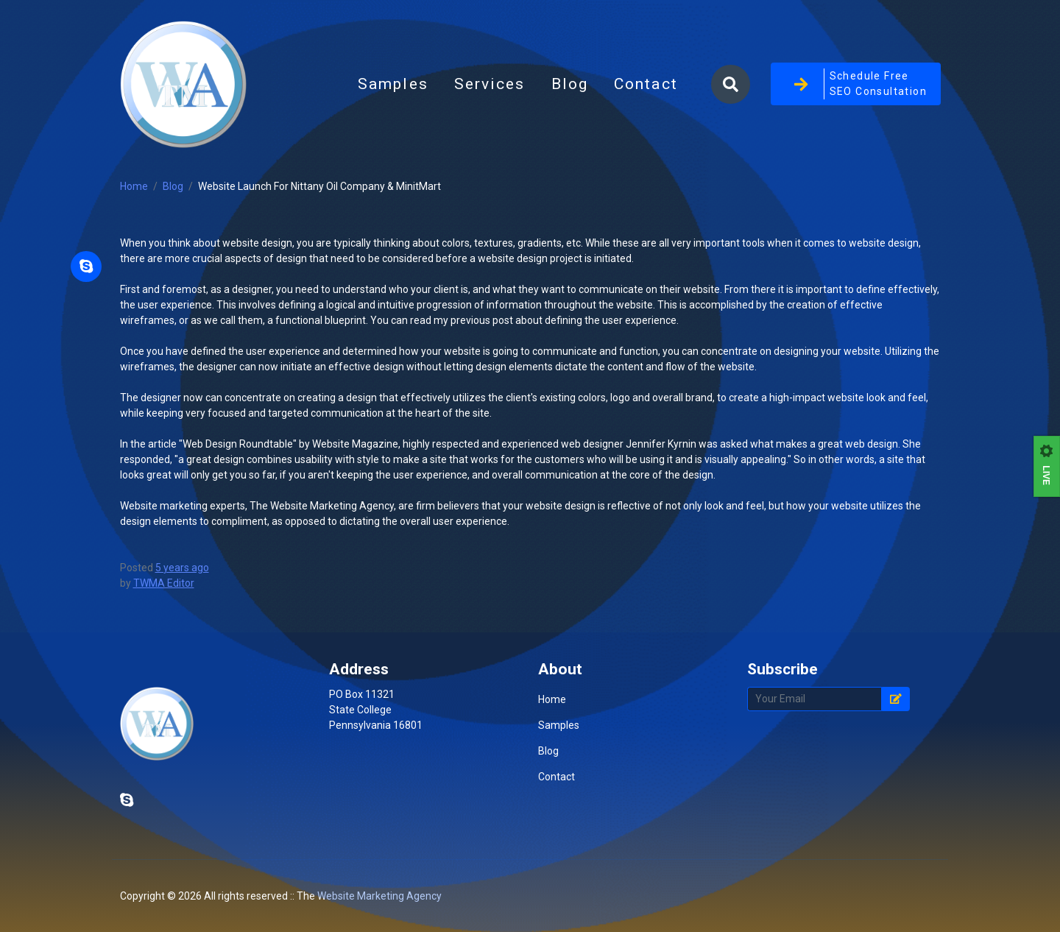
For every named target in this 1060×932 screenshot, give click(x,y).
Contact (646, 84)
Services (490, 84)
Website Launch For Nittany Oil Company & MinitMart (319, 186)
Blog (576, 88)
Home (134, 186)
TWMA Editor (163, 583)
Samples (393, 84)
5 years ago (182, 567)
